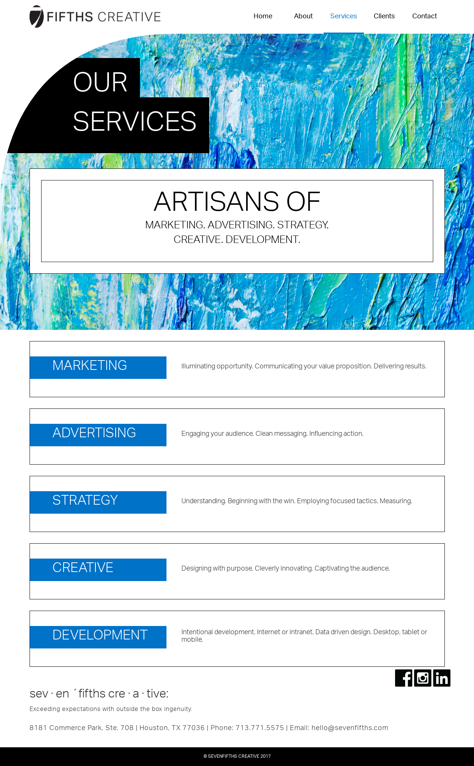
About (303, 17)
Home (263, 17)
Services (343, 17)
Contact (424, 17)
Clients (384, 17)
